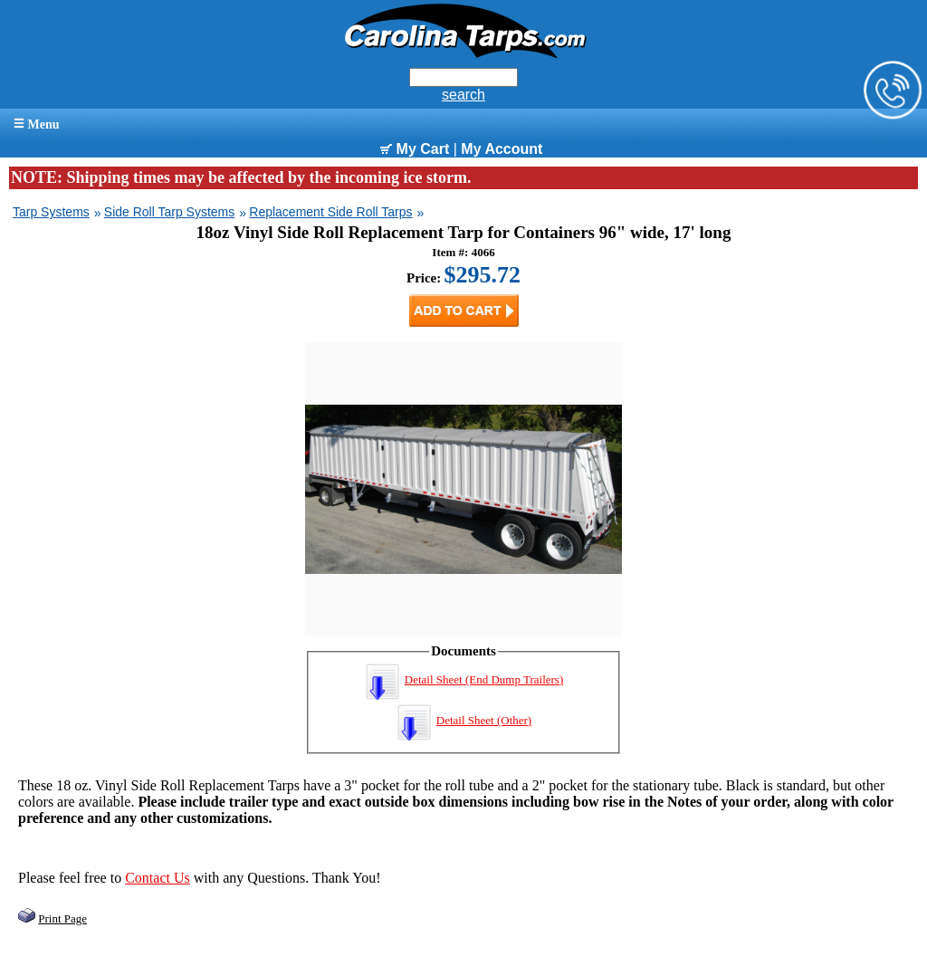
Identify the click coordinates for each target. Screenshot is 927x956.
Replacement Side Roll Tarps (330, 212)
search (463, 94)
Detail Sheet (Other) (463, 720)
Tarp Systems (51, 212)
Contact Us (157, 877)
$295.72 (482, 275)
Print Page (62, 918)
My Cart (414, 149)
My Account (501, 149)
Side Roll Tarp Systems (169, 212)
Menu (37, 124)
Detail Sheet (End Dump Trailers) (463, 679)
